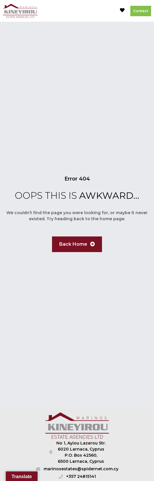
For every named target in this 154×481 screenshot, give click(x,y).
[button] (109, 11)
